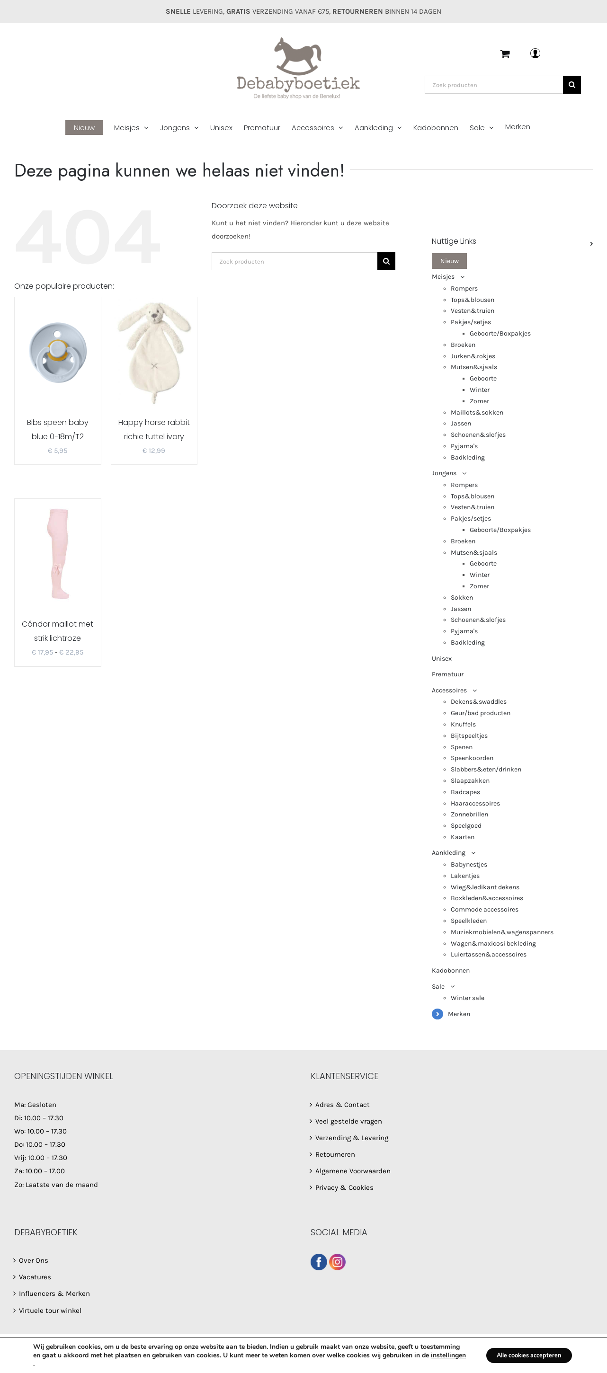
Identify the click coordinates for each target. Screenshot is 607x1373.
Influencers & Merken (54, 1293)
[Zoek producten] (494, 85)
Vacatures (35, 1277)
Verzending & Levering (351, 1138)
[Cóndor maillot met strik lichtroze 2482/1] (58, 553)
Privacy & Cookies (344, 1187)
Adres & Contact (342, 1104)
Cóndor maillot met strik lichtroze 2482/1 (57, 638)
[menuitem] (89, 128)
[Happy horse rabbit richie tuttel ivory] (154, 351)
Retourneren (335, 1154)
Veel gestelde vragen (348, 1121)
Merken (459, 1014)
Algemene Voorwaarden (353, 1171)
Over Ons (33, 1260)
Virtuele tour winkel (50, 1310)
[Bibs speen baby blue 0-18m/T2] (58, 351)
